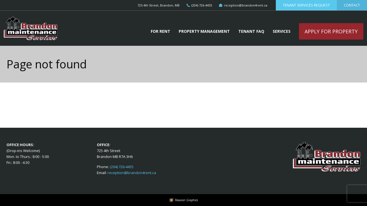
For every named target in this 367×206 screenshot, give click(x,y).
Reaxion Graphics (186, 200)
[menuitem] (160, 31)
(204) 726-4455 (122, 166)
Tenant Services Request (306, 5)
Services (281, 31)
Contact (352, 5)
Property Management (204, 31)
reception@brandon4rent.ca (132, 172)
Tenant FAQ (251, 31)
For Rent (160, 31)
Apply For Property (331, 31)
